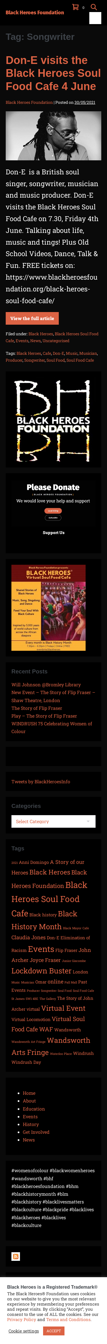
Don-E (58, 353)
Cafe (47, 353)
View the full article (32, 316)
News (35, 340)
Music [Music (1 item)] (15, 982)
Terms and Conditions (68, 1319)
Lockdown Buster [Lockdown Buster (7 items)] (41, 970)
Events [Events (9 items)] (41, 948)
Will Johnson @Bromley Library (46, 684)
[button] (94, 6)
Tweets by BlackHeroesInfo (40, 781)
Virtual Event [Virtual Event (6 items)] (63, 1008)
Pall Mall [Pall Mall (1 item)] (70, 982)
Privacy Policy (21, 1319)
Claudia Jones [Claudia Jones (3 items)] (28, 937)
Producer (14, 360)
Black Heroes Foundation (35, 12)
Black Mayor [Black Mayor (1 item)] (72, 928)
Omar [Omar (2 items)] (41, 982)
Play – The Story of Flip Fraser (44, 716)
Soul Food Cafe (80, 360)
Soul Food (56, 360)
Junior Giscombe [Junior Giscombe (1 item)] (74, 961)
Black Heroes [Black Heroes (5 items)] (49, 872)
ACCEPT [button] (54, 1330)
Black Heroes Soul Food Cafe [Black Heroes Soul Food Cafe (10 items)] (49, 899)
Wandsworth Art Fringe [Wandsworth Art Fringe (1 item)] (28, 1042)
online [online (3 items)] (55, 981)
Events (22, 340)
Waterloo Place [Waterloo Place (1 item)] (61, 1054)
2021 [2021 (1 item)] (14, 863)
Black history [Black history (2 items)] (43, 915)
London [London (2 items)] (80, 972)
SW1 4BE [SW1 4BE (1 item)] (32, 999)
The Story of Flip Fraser (36, 708)
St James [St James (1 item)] (18, 999)
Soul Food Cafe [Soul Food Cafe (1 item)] (83, 991)
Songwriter (34, 360)
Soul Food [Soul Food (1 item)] (65, 991)
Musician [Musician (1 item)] (27, 982)
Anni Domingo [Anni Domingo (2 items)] (34, 862)
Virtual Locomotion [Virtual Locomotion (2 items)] (31, 1019)
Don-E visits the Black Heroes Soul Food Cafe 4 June (53, 73)
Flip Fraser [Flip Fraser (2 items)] (66, 950)
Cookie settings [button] (24, 1331)
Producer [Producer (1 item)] (33, 991)
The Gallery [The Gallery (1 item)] (47, 999)
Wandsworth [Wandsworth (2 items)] (67, 1030)
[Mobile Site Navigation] (95, 18)
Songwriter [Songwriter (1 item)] (48, 991)
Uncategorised (56, 340)
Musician (88, 353)
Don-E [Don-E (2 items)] (53, 937)
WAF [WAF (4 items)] (46, 1029)
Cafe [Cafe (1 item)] (85, 928)
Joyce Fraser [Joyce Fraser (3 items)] (45, 960)
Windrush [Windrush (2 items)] (83, 1053)
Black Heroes (41, 333)
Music (72, 353)
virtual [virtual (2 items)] (33, 1009)
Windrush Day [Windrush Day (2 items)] (26, 1062)
